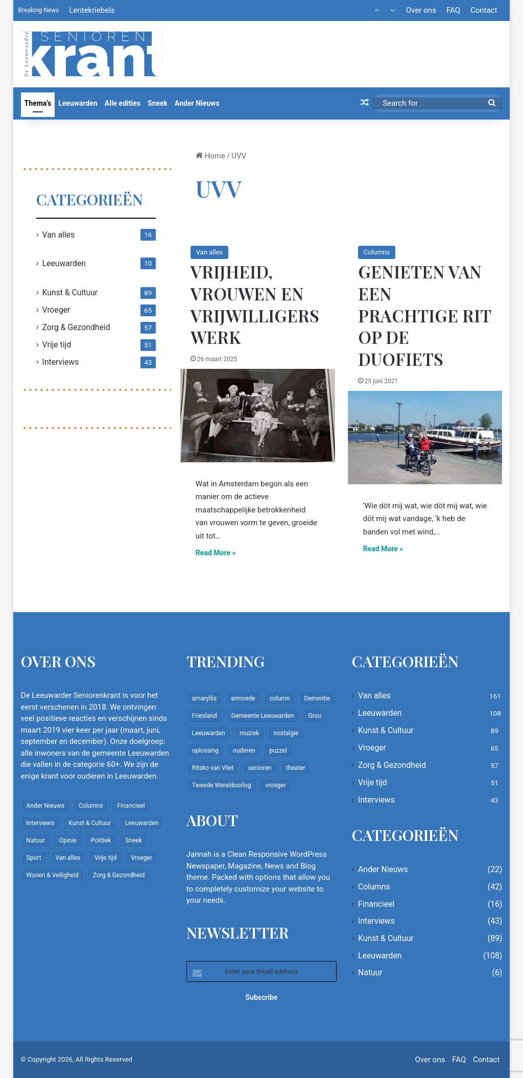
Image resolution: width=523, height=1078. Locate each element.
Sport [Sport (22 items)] (34, 857)
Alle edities (122, 103)
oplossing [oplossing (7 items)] (205, 750)
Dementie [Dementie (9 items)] (317, 698)
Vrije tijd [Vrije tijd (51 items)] (105, 857)
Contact (483, 10)
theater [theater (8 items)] (295, 767)
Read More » (216, 553)
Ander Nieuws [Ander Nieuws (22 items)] (45, 805)
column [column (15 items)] (280, 698)
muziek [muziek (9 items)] (249, 733)
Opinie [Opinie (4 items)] (68, 840)
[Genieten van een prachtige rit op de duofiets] (425, 437)
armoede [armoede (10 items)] (243, 698)
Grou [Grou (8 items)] (314, 715)
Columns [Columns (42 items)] (91, 805)
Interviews (60, 362)
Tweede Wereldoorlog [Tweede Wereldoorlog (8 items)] (221, 785)
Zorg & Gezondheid (76, 327)
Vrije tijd (57, 344)
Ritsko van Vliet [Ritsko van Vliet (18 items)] (213, 767)
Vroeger (56, 310)
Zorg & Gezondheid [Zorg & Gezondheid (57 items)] (119, 875)
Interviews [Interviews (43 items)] (41, 823)
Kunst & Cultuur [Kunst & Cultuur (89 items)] (89, 823)
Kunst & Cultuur (70, 292)
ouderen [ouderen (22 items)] (244, 750)
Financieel (376, 904)
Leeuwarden (78, 103)
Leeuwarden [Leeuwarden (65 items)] (208, 733)
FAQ (453, 10)
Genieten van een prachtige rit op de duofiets (424, 315)
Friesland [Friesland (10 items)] (204, 715)
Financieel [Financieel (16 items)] (131, 805)
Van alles (209, 252)
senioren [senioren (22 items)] (260, 767)
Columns (377, 252)
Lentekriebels (91, 10)
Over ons (421, 10)
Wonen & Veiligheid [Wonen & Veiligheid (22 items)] (53, 875)
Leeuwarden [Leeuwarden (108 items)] (141, 823)
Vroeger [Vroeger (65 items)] (141, 857)
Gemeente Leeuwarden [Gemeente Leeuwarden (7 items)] (262, 715)
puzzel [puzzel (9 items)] (278, 750)
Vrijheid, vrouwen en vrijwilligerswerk (255, 304)
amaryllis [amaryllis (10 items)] (204, 698)
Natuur (370, 972)
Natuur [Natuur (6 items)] (36, 840)
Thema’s (38, 103)
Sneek (158, 103)
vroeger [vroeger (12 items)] (276, 785)
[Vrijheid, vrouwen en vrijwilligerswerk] (257, 415)
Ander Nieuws (197, 103)
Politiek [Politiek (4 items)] (101, 840)
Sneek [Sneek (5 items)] (133, 840)
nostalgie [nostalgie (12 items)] (285, 733)
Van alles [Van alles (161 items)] (68, 857)
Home (210, 155)
